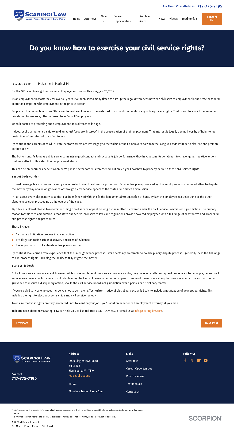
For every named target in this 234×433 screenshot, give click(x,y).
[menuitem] (16, 426)
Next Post (211, 323)
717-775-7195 (209, 6)
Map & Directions (79, 375)
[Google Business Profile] (199, 360)
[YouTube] (206, 360)
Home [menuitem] (76, 18)
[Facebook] (185, 360)
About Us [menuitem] (104, 19)
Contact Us (212, 18)
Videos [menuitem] (173, 18)
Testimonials (134, 384)
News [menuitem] (162, 18)
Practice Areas (135, 376)
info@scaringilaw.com (148, 310)
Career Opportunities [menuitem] (122, 19)
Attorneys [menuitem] (90, 18)
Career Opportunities (139, 368)
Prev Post (22, 323)
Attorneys (132, 361)
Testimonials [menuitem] (190, 18)
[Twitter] (192, 360)
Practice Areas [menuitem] (144, 19)
